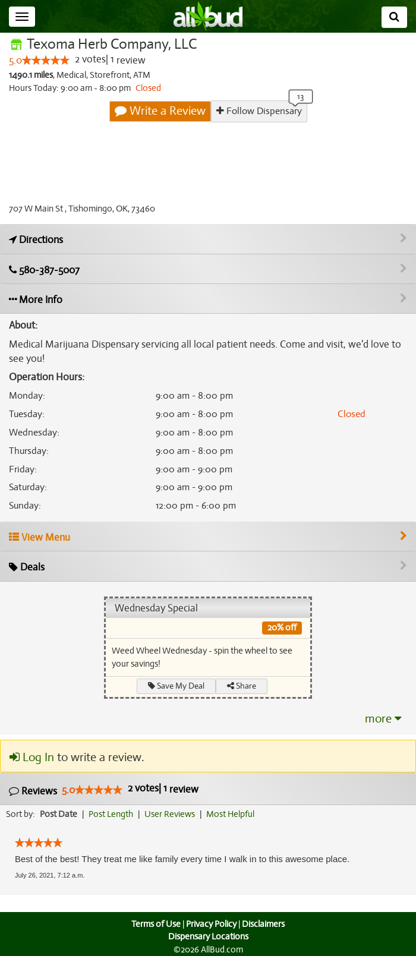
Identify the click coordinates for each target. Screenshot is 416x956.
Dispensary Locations (208, 937)
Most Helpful (234, 814)
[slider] (46, 60)
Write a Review (160, 111)
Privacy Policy (211, 924)
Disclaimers (264, 924)
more (383, 719)
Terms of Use (154, 924)
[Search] (394, 17)
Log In (31, 757)
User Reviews (172, 814)
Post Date (59, 814)
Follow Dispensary (258, 110)
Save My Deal (176, 686)
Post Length (112, 814)
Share (242, 686)
